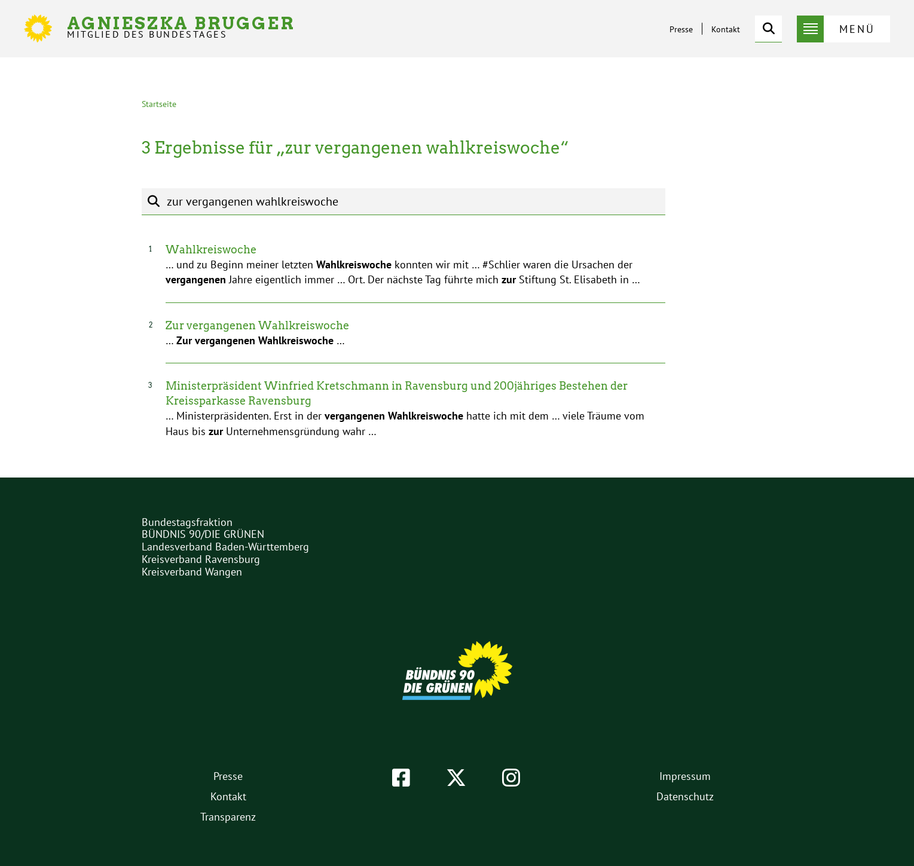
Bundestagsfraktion (187, 522)
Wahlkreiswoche (211, 249)
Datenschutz (685, 796)
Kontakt (725, 29)
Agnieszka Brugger (181, 27)
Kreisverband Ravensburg (201, 559)
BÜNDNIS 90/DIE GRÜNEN (203, 534)
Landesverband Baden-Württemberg (225, 546)
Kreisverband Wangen (192, 572)
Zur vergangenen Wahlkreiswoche (257, 325)
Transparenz (228, 817)
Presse (681, 29)
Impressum (685, 776)
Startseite (159, 104)
